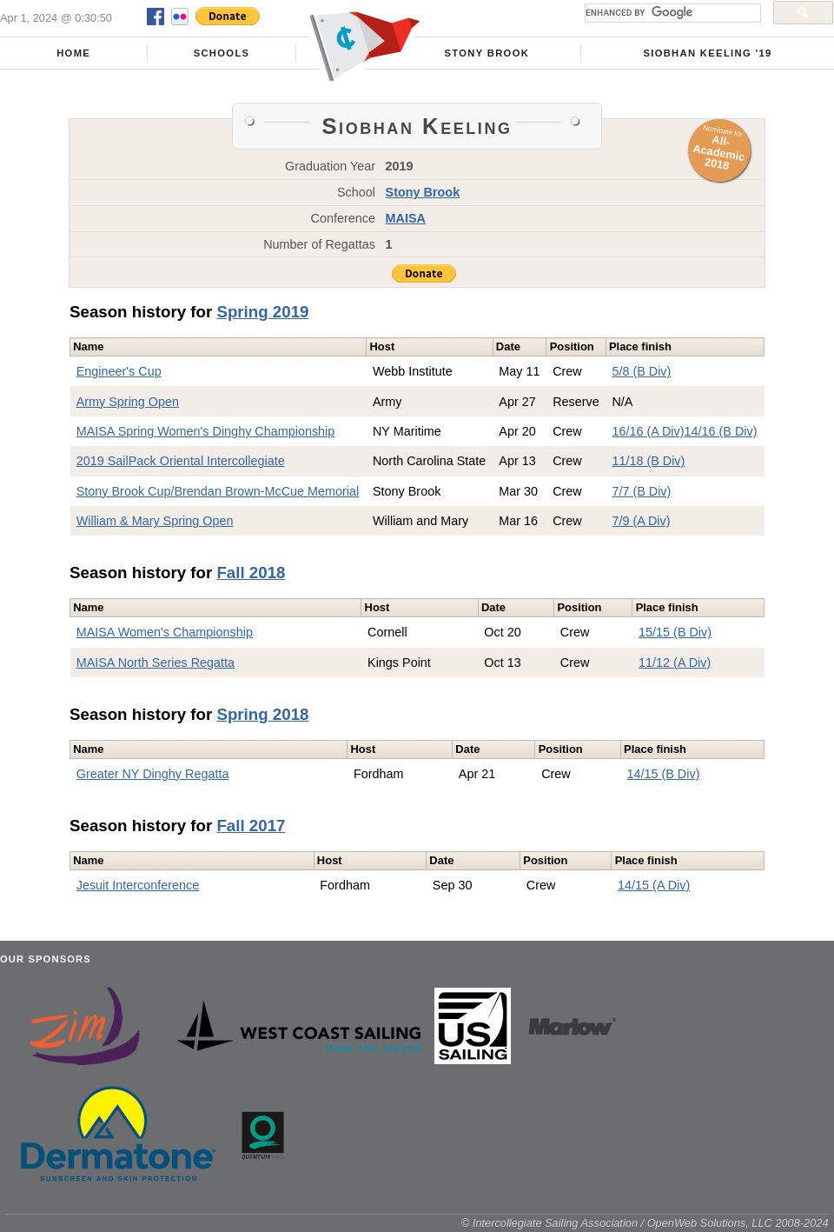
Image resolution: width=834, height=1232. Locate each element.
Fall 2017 (250, 825)
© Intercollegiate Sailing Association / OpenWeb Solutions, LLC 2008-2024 (645, 1222)
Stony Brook (486, 53)
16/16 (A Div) (648, 431)
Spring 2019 (262, 312)
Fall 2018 (250, 572)
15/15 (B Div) (675, 632)
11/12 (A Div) (675, 662)
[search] (671, 13)
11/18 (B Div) (648, 461)
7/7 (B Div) (641, 491)
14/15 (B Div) (662, 774)
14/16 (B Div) (721, 431)
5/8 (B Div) (641, 371)
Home (73, 53)
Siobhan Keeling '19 (707, 53)
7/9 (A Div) (641, 521)
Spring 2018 (262, 714)
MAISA (406, 218)
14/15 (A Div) (654, 885)
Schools (222, 53)
